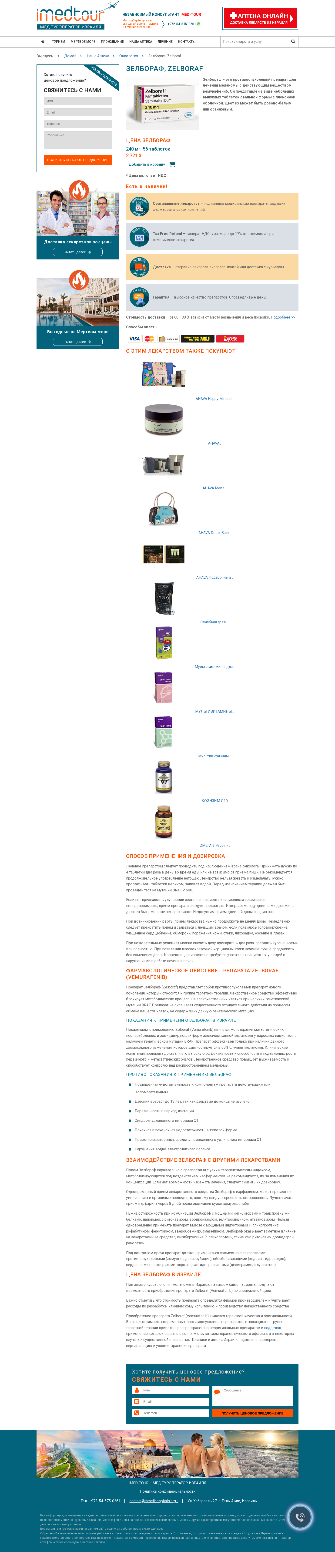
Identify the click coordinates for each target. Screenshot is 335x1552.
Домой (70, 56)
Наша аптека (140, 42)
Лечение (165, 42)
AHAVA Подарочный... (214, 577)
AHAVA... (214, 443)
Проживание (112, 42)
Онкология (128, 56)
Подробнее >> (283, 317)
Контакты (186, 42)
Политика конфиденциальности (167, 1491)
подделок (272, 1328)
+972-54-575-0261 (182, 24)
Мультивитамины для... (215, 667)
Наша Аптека (98, 56)
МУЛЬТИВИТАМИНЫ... (214, 711)
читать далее (75, 252)
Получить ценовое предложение (252, 1413)
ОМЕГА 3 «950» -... (215, 845)
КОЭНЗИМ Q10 (215, 801)
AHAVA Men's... (215, 488)
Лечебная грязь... (214, 622)
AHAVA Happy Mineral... (215, 398)
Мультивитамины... (214, 756)
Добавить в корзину (147, 164)
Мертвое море (83, 42)
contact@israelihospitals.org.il (154, 1501)
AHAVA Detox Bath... (214, 533)
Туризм (58, 42)
